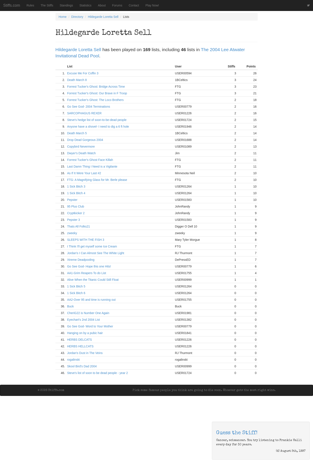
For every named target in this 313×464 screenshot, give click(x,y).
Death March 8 (77, 80)
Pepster (72, 199)
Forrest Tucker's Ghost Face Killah (90, 160)
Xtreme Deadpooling (80, 259)
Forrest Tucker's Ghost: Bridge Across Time (96, 86)
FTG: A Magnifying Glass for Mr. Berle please (97, 180)
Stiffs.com (11, 5)
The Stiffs (47, 5)
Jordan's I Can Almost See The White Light (95, 253)
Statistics (85, 5)
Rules (30, 5)
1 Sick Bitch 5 (76, 286)
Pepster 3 (73, 219)
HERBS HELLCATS (80, 346)
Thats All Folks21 (78, 226)
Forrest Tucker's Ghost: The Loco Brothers (95, 100)
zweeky (72, 233)
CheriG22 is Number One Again (88, 313)
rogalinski (73, 359)
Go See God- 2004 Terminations (88, 106)
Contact (134, 5)
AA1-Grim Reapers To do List (86, 273)
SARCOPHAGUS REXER (84, 113)
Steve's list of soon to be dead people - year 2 (97, 373)
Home (63, 16)
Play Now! (152, 5)
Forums (117, 5)
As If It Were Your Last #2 (84, 173)
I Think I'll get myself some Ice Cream (92, 246)
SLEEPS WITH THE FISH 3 (85, 239)
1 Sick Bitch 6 (76, 293)
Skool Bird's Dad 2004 (82, 366)
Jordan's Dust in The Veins (85, 353)
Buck (70, 306)
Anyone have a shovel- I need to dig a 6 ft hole (98, 126)
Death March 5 (77, 133)
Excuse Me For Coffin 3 (82, 73)
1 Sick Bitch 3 (76, 186)
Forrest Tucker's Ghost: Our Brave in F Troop (97, 93)
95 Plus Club (75, 206)
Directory (77, 16)
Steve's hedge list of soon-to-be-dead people (96, 120)
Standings (66, 5)
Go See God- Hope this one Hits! (89, 266)
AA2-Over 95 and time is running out (91, 299)
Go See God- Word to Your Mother (90, 326)
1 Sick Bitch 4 (76, 193)
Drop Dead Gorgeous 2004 (85, 140)
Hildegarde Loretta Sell (103, 16)
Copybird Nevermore (81, 146)
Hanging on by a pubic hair (85, 333)
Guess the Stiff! (237, 433)
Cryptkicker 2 (76, 213)
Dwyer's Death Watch (81, 153)
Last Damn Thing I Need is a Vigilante (92, 166)
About (102, 5)
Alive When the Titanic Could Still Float (92, 279)
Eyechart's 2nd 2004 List (83, 319)
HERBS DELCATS (79, 339)
